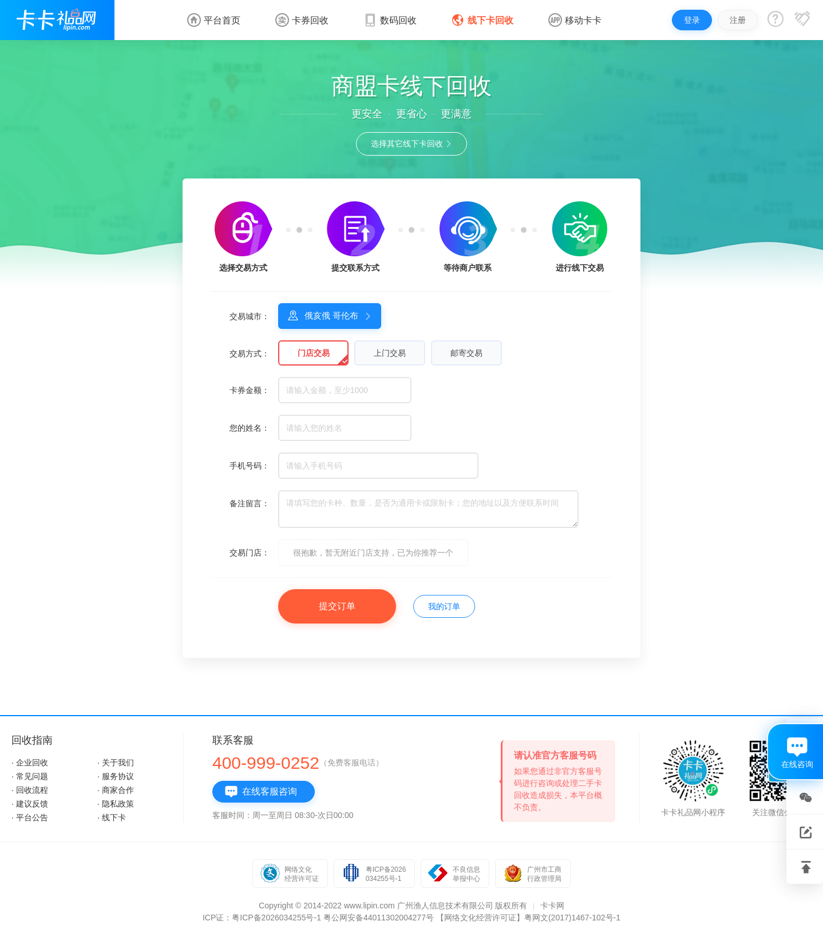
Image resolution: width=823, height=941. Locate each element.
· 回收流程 (29, 790)
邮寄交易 (466, 353)
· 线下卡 (111, 817)
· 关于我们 (115, 762)
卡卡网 (552, 905)
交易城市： (250, 316)
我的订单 (444, 606)
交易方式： (250, 353)
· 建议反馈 (29, 803)
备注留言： (250, 503)
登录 (692, 20)
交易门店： (250, 552)
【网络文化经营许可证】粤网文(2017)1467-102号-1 (528, 917)
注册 (738, 20)
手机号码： (250, 465)
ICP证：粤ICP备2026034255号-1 (262, 917)
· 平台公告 (29, 817)
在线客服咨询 (260, 792)
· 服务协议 (115, 776)
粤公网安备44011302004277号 (378, 917)
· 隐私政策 (115, 803)
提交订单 (337, 606)
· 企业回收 (29, 762)
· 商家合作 (115, 790)
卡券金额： (250, 390)
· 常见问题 (29, 776)
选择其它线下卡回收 (412, 143)
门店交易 (314, 353)
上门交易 (390, 353)
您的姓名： (250, 427)
